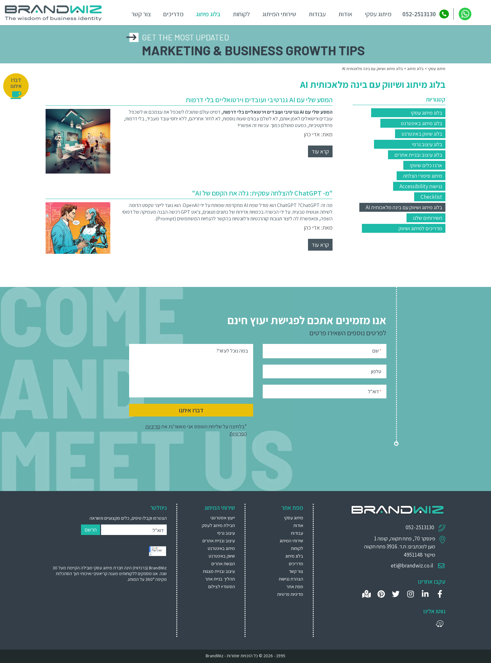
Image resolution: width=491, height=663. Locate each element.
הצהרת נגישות (291, 578)
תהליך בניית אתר (220, 578)
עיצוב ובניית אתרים (218, 540)
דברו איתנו (191, 410)
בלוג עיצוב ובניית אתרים (418, 154)
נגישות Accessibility (420, 185)
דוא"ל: (158, 530)
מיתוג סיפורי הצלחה (422, 175)
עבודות (315, 14)
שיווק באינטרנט (222, 555)
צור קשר (139, 14)
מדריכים (172, 14)
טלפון (376, 370)
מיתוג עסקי (376, 14)
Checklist (431, 196)
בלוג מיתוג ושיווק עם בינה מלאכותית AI (404, 206)
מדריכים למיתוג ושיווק (420, 228)
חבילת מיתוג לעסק (218, 525)
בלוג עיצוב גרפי (427, 143)
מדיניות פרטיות (290, 594)
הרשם (90, 529)
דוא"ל (374, 391)
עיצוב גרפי (226, 533)
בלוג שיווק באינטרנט (421, 133)
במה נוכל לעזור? (232, 350)
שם (376, 350)
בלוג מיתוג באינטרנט (421, 122)
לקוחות (239, 14)
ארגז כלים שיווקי (426, 164)
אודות (344, 14)
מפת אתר (294, 586)
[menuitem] (214, 517)
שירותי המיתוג (278, 14)
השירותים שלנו (427, 217)
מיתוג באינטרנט (221, 548)
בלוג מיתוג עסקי (426, 112)
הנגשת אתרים (223, 563)
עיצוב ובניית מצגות (219, 571)
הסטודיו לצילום (221, 586)
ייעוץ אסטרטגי (222, 517)
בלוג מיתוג (206, 14)
